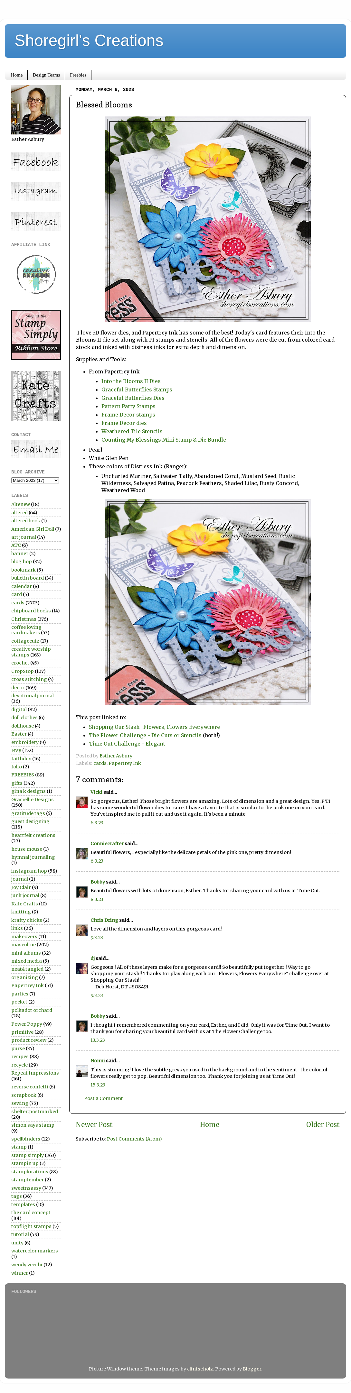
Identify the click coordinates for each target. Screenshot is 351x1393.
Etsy (16, 750)
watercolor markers (34, 1251)
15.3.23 (97, 1085)
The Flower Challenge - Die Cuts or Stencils (145, 735)
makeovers (24, 936)
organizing (24, 977)
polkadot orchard (31, 1010)
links (17, 928)
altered (19, 513)
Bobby (97, 882)
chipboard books (31, 611)
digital (19, 709)
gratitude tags (28, 813)
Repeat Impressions (35, 1073)
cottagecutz (25, 641)
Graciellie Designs (32, 799)
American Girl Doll (32, 529)
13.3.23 (97, 1040)
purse (18, 1048)
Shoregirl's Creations (89, 41)
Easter (19, 734)
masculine (23, 945)
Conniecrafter (107, 844)
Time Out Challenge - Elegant (127, 743)
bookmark (23, 570)
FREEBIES (22, 775)
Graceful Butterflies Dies (133, 398)
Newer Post (94, 1125)
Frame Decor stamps (128, 414)
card (16, 594)
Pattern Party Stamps (129, 406)
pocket (19, 1002)
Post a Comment (103, 1098)
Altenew (20, 504)
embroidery (25, 742)
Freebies (78, 75)
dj (92, 958)
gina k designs (28, 791)
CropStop (22, 671)
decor (17, 688)
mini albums (26, 953)
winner (19, 1273)
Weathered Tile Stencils (132, 431)
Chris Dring (104, 920)
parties (19, 994)
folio (16, 767)
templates (23, 1204)
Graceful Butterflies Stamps (136, 389)
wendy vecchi (27, 1265)
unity (17, 1243)
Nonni (97, 1061)
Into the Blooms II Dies (131, 381)
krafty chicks (26, 920)
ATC (16, 545)
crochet (20, 663)
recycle (19, 1065)
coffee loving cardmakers (26, 630)
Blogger (252, 1369)
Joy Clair (21, 887)
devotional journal (32, 696)
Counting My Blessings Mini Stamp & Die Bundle (165, 439)
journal (19, 879)
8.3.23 (96, 899)
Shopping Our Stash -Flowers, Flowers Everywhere (154, 727)
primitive (22, 1032)
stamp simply (27, 1155)
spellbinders (25, 1139)
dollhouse (22, 726)
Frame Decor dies (124, 423)
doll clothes (24, 717)
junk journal (25, 895)
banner (19, 553)
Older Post (323, 1125)
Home (17, 75)
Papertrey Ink (125, 763)
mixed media (26, 961)
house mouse (26, 849)
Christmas (23, 619)
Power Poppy (26, 1024)
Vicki (96, 792)
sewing (19, 1103)
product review (28, 1040)
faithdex (21, 759)
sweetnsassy (26, 1188)
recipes (20, 1056)
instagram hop (29, 871)
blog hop (21, 561)
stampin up (25, 1163)
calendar (21, 586)
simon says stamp (32, 1125)
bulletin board (27, 578)
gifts (17, 783)
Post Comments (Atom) (134, 1139)
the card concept (31, 1212)
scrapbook (23, 1095)
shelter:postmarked (34, 1111)
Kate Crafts (24, 904)
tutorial (20, 1234)
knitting (21, 912)
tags (16, 1196)
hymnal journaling (33, 857)
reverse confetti (29, 1087)
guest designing (30, 821)
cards (100, 763)
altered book (25, 521)
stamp (19, 1147)
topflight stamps (31, 1226)
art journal (23, 537)
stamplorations (29, 1172)
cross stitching (29, 679)
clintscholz (200, 1369)
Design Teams (46, 75)
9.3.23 (96, 937)
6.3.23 (96, 823)
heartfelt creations (33, 835)
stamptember (27, 1180)
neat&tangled (27, 969)
